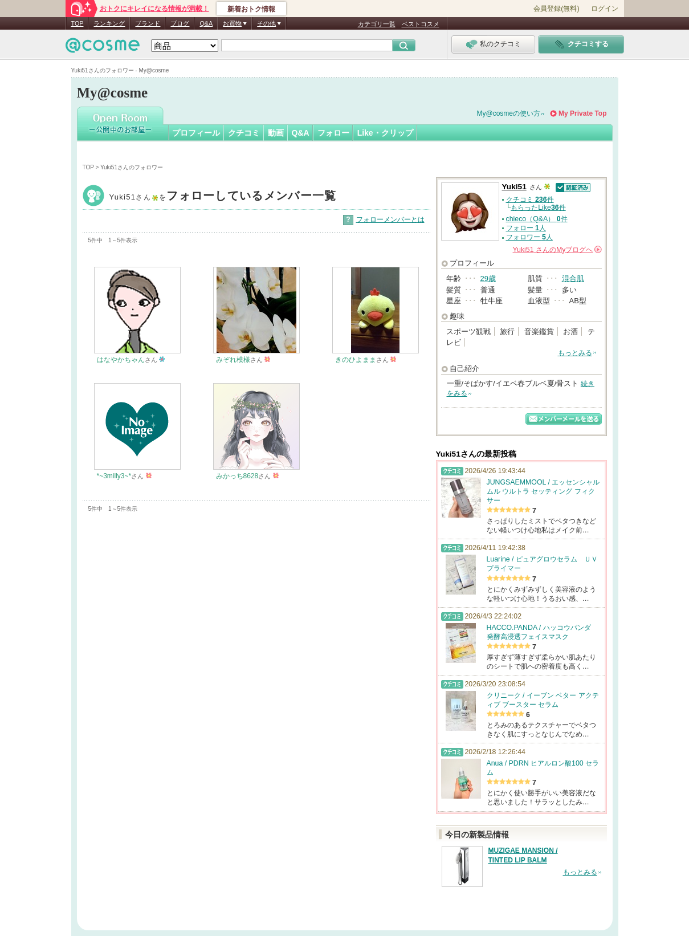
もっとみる (575, 353)
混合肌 (573, 278)
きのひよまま (355, 360)
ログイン (604, 9)
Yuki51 (223, 197)
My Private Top (582, 113)
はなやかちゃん (121, 360)
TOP (77, 23)
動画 (276, 132)
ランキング (109, 23)
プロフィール (196, 132)
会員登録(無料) (556, 9)
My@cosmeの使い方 (509, 113)
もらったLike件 (538, 207)
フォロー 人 (526, 228)
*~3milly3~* (114, 476)
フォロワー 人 (529, 237)
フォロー (333, 132)
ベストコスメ (420, 24)
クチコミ (244, 132)
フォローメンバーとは (390, 219)
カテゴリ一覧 (377, 24)
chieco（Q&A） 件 (537, 219)
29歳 (488, 278)
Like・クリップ (385, 132)
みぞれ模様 (233, 360)
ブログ (179, 23)
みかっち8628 (237, 476)
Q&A (206, 23)
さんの (557, 250)
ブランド (147, 23)
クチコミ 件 (530, 200)
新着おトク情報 (251, 9)
